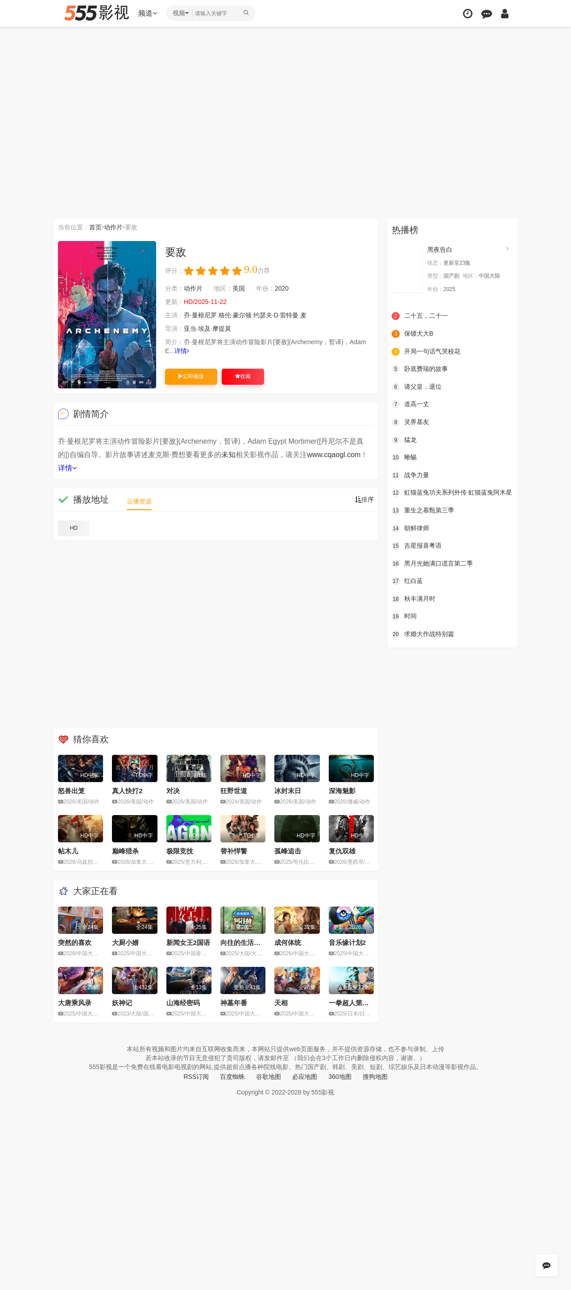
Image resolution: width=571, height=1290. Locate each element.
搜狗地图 (375, 1076)
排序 (364, 499)
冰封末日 (287, 791)
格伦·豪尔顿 (235, 315)
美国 (238, 288)
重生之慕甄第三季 (423, 511)
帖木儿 (68, 851)
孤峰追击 (287, 851)
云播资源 (139, 501)
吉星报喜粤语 (417, 546)
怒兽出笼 (71, 791)
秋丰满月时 (413, 599)
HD (74, 528)
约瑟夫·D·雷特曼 (276, 315)
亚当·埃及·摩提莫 (207, 328)
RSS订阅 (196, 1076)
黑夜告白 (439, 249)
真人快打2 (127, 791)
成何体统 (287, 942)
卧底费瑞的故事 (420, 369)
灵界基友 (410, 422)
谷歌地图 (268, 1076)
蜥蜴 (404, 458)
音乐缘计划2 (347, 942)
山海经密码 (183, 1003)
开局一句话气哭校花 (426, 352)
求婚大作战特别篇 (423, 634)
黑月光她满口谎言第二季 (432, 564)
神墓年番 (233, 1003)
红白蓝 (407, 581)
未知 (228, 454)
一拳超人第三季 (352, 1003)
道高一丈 (410, 404)
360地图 (339, 1076)
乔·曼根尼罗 (200, 315)
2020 (282, 288)
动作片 (113, 227)
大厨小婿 (125, 942)
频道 (147, 13)
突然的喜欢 (74, 942)
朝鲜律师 (410, 528)
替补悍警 (233, 851)
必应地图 (304, 1076)
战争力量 (410, 475)
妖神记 (122, 1003)
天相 (281, 1003)
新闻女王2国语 (188, 942)
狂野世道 (233, 791)
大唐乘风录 (74, 1003)
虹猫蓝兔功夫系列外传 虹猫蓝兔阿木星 (452, 493)
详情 (181, 350)
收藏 (243, 376)
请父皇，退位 (417, 387)
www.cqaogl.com (333, 454)
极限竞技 (179, 851)
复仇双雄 (342, 851)
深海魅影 (342, 791)
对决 (173, 791)
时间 (404, 616)
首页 (95, 227)
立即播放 (191, 376)
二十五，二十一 (420, 316)
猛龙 (404, 440)
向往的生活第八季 (247, 942)
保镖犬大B (412, 334)
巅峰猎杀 (125, 851)
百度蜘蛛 (232, 1076)
